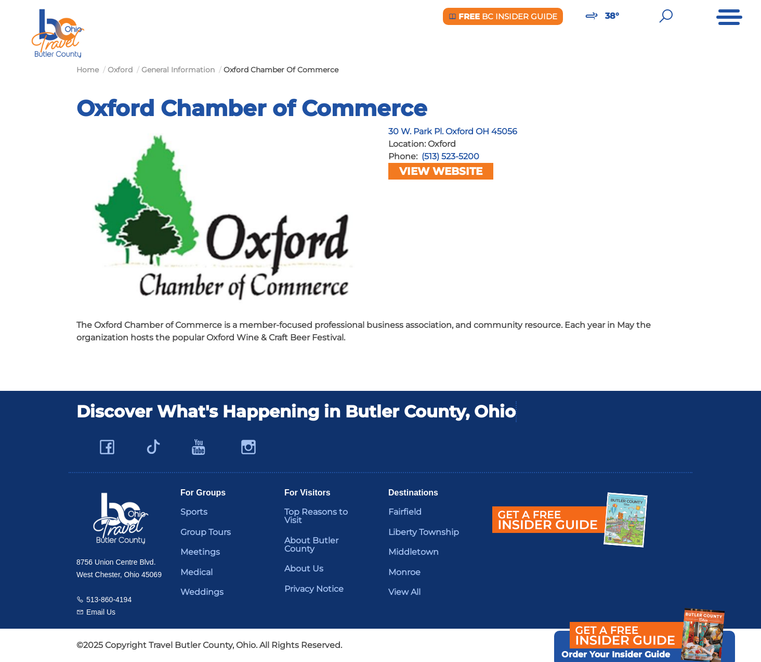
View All (404, 592)
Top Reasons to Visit (316, 516)
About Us (303, 569)
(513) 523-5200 (450, 156)
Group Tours (205, 532)
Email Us (100, 612)
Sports (193, 512)
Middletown (413, 552)
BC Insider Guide (503, 16)
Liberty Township (423, 532)
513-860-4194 (109, 599)
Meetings (200, 552)
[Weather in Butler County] (591, 16)
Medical (196, 572)
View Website (440, 171)
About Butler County (311, 545)
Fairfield (405, 512)
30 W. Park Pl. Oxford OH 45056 (452, 131)
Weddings (202, 592)
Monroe (404, 572)
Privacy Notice (314, 589)
